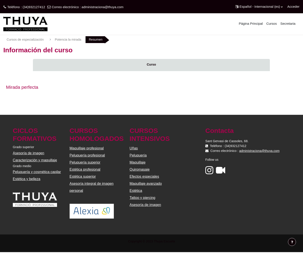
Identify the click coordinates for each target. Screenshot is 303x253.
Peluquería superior (85, 163)
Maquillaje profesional (87, 149)
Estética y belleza (27, 180)
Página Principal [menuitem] (251, 23)
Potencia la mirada (70, 40)
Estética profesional (85, 170)
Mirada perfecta (22, 87)
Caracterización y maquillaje (35, 160)
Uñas (134, 149)
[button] (259, 6)
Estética (136, 191)
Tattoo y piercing (142, 198)
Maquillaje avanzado (146, 184)
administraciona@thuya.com (102, 7)
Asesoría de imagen (29, 153)
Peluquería (138, 156)
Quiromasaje (140, 170)
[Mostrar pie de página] (292, 242)
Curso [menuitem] (151, 65)
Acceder (293, 6)
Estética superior (83, 177)
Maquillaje (137, 163)
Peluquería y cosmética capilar (37, 173)
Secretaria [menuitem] (287, 23)
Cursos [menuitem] (271, 23)
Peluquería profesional (87, 156)
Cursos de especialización (26, 40)
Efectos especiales (144, 177)
